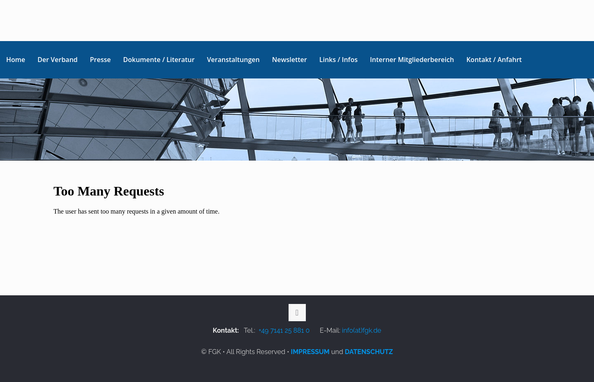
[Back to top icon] (297, 312)
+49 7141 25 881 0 (284, 330)
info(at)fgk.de (361, 330)
